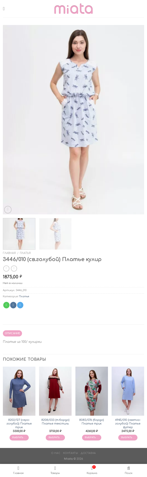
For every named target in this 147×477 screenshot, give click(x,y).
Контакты (70, 453)
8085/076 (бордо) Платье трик (91, 421)
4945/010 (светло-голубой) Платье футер (128, 423)
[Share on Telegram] (20, 305)
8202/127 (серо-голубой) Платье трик (19, 423)
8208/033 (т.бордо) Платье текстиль (55, 421)
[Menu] (5, 8)
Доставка (88, 453)
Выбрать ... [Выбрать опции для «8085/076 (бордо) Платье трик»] (91, 437)
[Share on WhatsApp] (6, 305)
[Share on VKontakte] (13, 305)
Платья (25, 253)
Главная (9, 253)
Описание (12, 333)
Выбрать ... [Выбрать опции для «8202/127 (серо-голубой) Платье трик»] (19, 437)
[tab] (12, 333)
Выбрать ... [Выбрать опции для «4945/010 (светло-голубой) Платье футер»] (128, 437)
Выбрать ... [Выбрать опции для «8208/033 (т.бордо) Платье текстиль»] (55, 437)
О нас (55, 453)
